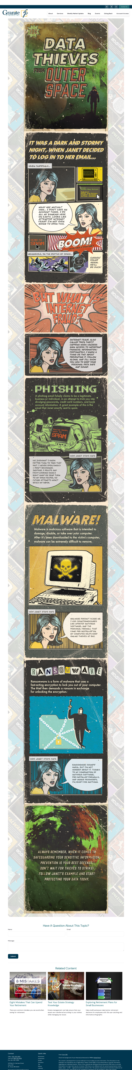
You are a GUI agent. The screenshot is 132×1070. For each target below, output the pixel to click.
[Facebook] (111, 1)
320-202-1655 (16, 1051)
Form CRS (65, 1049)
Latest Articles (42, 1065)
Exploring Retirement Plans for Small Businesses (101, 999)
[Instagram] (15, 1067)
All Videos (41, 1067)
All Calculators (42, 1069)
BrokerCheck (97, 1052)
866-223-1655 (17, 1053)
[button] (51, 8)
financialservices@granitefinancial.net (18, 1064)
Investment (41, 1053)
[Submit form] (13, 951)
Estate (40, 1055)
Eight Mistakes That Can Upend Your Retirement (26, 999)
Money (40, 1061)
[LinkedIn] (107, 1)
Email (69, 924)
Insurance (40, 1057)
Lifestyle (40, 1063)
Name (10, 924)
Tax (39, 1059)
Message (11, 936)
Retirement (41, 1051)
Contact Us (124, 1)
